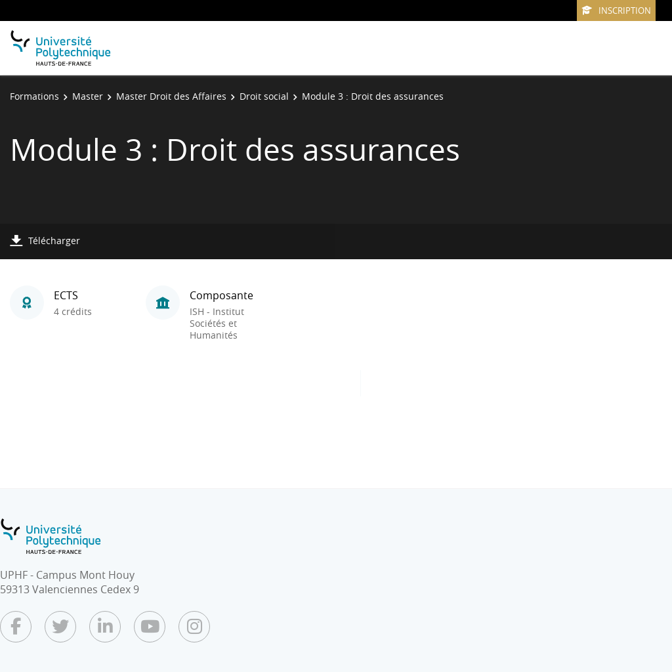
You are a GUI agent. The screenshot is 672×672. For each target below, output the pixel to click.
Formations (34, 96)
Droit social (264, 96)
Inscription (616, 10)
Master (87, 96)
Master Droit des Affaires (171, 96)
